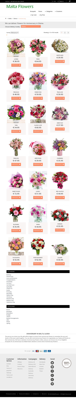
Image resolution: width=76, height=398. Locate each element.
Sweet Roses (16, 192)
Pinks (38, 59)
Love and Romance (11, 279)
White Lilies (60, 55)
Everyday (9, 293)
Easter (8, 291)
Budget (8, 315)
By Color (34, 15)
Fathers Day (9, 296)
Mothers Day (10, 301)
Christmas (9, 298)
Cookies (19, 365)
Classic (8, 317)
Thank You (9, 289)
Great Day (60, 123)
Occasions (59, 11)
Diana (38, 225)
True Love (60, 92)
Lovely (38, 192)
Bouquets (33, 11)
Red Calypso (60, 192)
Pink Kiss (16, 159)
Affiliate (19, 363)
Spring (8, 324)
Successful (16, 258)
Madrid (41, 369)
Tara (16, 125)
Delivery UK (31, 363)
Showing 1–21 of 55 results (51, 32)
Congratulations (10, 281)
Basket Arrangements (12, 319)
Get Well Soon (10, 286)
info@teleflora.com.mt (17, 1)
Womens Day (10, 299)
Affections (38, 159)
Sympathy (9, 287)
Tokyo (41, 372)
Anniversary (9, 277)
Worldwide (42, 363)
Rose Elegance (37, 258)
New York (42, 365)
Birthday (8, 275)
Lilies (7, 321)
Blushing (16, 225)
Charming (60, 159)
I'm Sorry (8, 284)
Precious (16, 92)
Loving (16, 59)
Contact (8, 365)
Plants (8, 322)
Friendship (9, 282)
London (41, 367)
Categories (49, 11)
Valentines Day (10, 303)
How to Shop (21, 367)
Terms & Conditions (24, 395)
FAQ (7, 367)
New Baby (9, 294)
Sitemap (8, 373)
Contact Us (36, 395)
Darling (59, 224)
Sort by (8, 32)
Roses (40, 11)
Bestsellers (9, 314)
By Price (42, 15)
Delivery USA (32, 365)
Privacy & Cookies (11, 395)
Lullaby (60, 258)
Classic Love (38, 125)
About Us (19, 369)
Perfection (38, 92)
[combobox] (31, 26)
